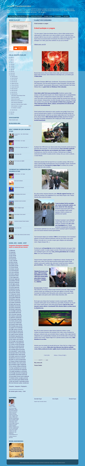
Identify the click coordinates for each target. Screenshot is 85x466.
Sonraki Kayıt (38, 398)
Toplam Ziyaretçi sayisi (13, 119)
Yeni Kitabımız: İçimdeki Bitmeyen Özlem (19, 16)
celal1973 (12, 405)
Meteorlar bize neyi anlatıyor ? (17, 100)
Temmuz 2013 (14, 85)
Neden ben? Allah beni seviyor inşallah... (19, 104)
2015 (11, 71)
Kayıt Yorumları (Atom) (41, 401)
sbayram (38, 462)
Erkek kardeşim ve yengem (16, 106)
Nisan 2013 (13, 90)
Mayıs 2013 (13, 88)
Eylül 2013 (13, 81)
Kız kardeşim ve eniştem (16, 107)
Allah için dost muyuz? (15, 99)
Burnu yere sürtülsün (18, 180)
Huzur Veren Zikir (17, 154)
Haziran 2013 (14, 86)
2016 (11, 69)
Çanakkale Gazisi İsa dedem (20, 201)
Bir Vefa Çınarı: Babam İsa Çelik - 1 (21, 147)
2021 (11, 60)
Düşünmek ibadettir (15, 97)
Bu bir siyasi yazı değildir (19, 160)
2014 (11, 73)
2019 (11, 64)
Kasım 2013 (13, 78)
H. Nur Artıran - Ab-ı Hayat (19, 140)
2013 (11, 74)
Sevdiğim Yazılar (48, 16)
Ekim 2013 (13, 79)
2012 (11, 112)
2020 (11, 62)
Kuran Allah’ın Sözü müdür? (20, 214)
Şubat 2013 (13, 93)
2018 (11, 66)
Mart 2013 (13, 92)
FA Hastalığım (57, 16)
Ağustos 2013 (14, 83)
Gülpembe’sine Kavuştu (19, 187)
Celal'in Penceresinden (19, 6)
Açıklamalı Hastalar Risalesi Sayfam (21, 221)
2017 (11, 67)
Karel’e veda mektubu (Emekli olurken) (22, 234)
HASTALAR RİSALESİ (36, 16)
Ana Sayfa (66, 16)
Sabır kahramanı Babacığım (16, 102)
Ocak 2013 (13, 109)
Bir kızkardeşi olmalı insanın (20, 194)
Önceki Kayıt (72, 398)
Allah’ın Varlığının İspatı (19, 207)
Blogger (51, 462)
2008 (11, 113)
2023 (11, 59)
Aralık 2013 (13, 76)
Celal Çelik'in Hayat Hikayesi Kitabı (18, 95)
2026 (11, 57)
